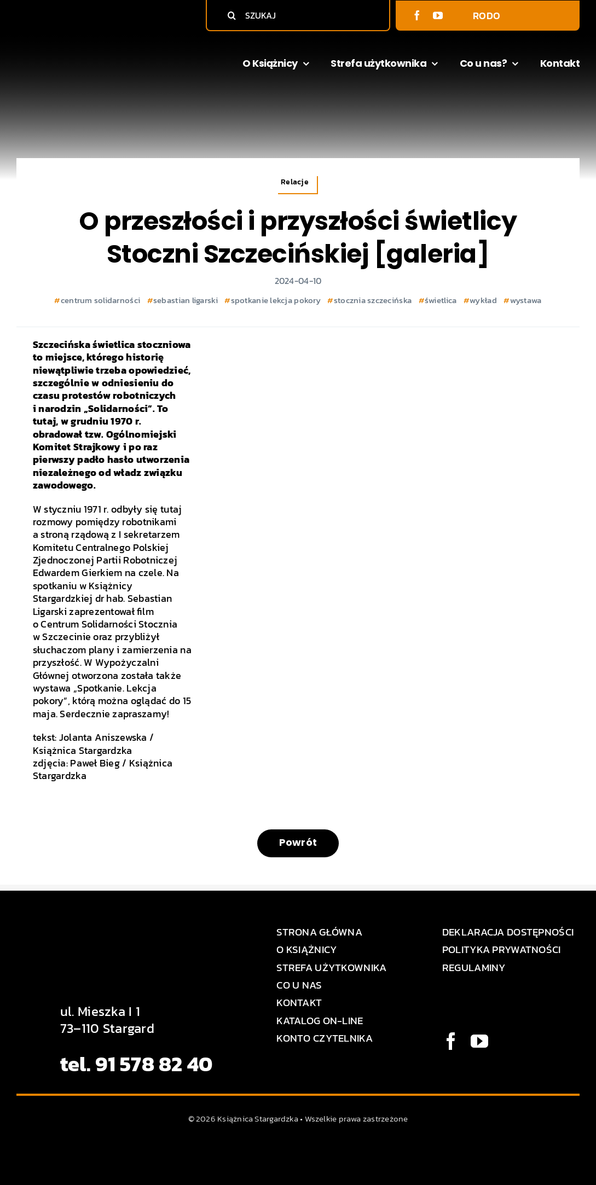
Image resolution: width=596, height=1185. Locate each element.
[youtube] (438, 15)
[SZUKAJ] (300, 15)
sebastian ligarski (185, 300)
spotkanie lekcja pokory (276, 300)
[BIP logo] (546, 13)
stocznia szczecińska (373, 300)
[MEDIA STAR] (298, 1148)
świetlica (440, 300)
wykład (483, 300)
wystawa (526, 300)
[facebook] (417, 15)
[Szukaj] (231, 15)
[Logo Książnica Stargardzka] (76, 46)
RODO (486, 15)
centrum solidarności (100, 300)
